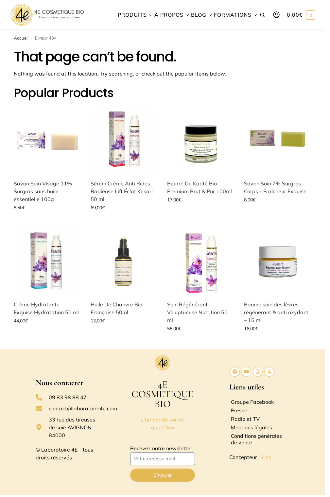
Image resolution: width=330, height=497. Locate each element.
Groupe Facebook (252, 402)
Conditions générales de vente (256, 439)
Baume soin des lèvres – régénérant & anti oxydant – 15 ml (276, 312)
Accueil (21, 38)
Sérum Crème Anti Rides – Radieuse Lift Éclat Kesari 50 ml (122, 191)
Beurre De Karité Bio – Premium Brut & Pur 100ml (199, 187)
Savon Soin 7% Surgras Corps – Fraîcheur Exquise (275, 187)
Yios (266, 457)
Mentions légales (251, 427)
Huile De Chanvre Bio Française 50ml (116, 308)
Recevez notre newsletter (161, 448)
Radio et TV (245, 419)
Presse (239, 410)
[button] (301, 15)
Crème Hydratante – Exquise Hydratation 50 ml (46, 308)
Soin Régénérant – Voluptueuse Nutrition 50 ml (197, 312)
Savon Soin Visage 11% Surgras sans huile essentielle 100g (43, 191)
